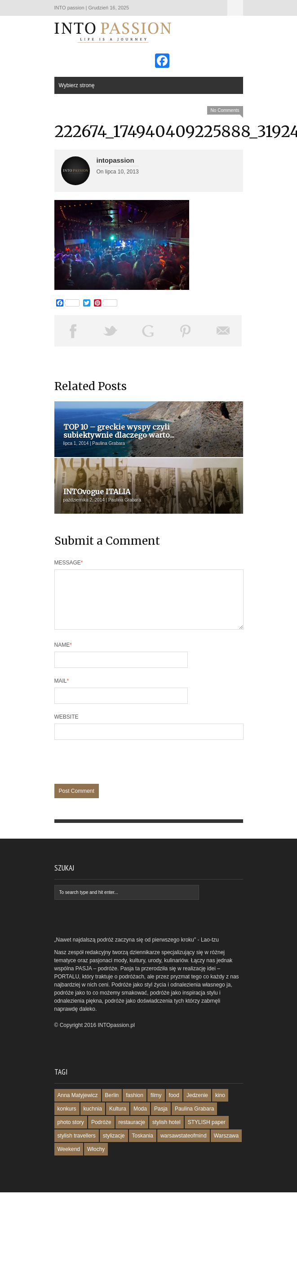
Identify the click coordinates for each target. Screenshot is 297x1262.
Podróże (101, 1133)
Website (66, 727)
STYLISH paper (207, 1133)
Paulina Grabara (194, 1119)
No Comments (225, 110)
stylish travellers (77, 1146)
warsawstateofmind (183, 1146)
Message (68, 563)
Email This (223, 331)
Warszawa (226, 1146)
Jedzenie (197, 1106)
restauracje (132, 1133)
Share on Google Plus (148, 331)
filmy (156, 1106)
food (174, 1106)
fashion (134, 1106)
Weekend (69, 1160)
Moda (140, 1119)
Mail (61, 692)
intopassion (115, 160)
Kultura (117, 1119)
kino (220, 1106)
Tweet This (110, 331)
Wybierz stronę (235, 8)
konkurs (67, 1119)
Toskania (142, 1146)
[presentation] (122, 777)
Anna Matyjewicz (78, 1106)
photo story (71, 1133)
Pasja (161, 1119)
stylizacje (114, 1146)
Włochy (96, 1160)
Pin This (185, 331)
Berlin (112, 1106)
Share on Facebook (73, 331)
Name (63, 656)
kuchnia (93, 1119)
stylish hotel (166, 1133)
